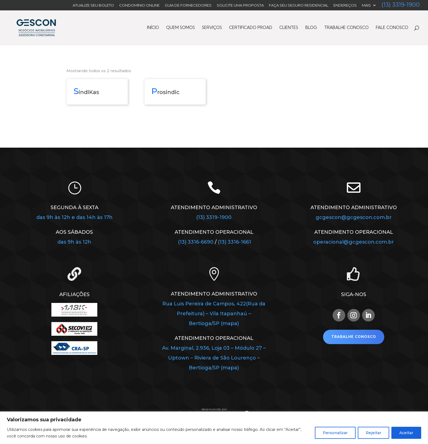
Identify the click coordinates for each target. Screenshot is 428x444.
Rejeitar (373, 432)
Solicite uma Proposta (240, 5)
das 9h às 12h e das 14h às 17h (74, 217)
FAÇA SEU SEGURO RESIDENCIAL (298, 5)
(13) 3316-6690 (196, 242)
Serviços (212, 28)
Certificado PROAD (250, 28)
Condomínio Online (139, 5)
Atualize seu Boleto (93, 5)
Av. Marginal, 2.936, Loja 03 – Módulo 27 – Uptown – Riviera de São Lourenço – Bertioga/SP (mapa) (214, 358)
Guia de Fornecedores (188, 5)
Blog (311, 28)
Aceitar (406, 432)
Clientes (288, 28)
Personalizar (335, 432)
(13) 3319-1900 (401, 5)
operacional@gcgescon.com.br (353, 242)
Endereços (345, 5)
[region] (214, 427)
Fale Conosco (392, 28)
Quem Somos (180, 28)
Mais (366, 5)
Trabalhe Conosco (346, 28)
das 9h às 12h (74, 242)
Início (153, 28)
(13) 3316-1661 (234, 242)
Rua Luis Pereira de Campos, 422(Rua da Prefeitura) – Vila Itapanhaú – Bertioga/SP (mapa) (213, 313)
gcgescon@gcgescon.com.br (354, 217)
